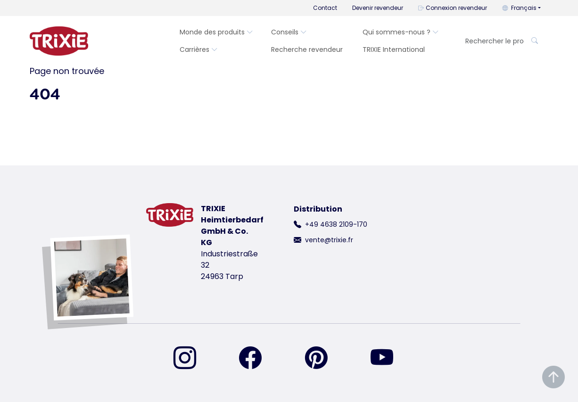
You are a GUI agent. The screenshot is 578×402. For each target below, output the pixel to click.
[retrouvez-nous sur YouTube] (388, 359)
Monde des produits (216, 32)
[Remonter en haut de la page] (553, 377)
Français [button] (519, 8)
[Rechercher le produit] (492, 41)
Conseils (289, 32)
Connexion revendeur (452, 8)
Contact (325, 8)
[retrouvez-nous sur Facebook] (256, 359)
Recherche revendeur (307, 49)
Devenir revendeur (377, 8)
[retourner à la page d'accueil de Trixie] (59, 41)
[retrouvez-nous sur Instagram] (190, 359)
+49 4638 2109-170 (336, 224)
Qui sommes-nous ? (401, 32)
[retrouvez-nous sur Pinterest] (322, 359)
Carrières (199, 49)
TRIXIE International (394, 49)
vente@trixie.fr (329, 240)
